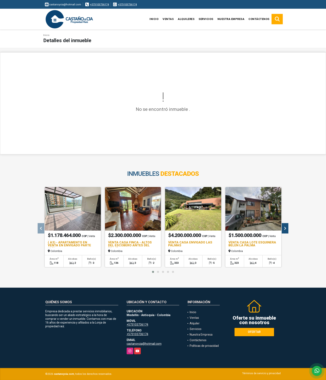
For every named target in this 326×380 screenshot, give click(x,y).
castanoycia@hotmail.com (144, 343)
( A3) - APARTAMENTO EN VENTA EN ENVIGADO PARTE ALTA (69, 245)
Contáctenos (258, 19)
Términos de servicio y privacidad (261, 373)
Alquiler (195, 323)
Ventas (168, 19)
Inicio (153, 19)
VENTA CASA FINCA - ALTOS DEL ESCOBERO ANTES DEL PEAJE (130, 245)
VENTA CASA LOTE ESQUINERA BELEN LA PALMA (252, 244)
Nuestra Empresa (230, 19)
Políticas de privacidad (204, 345)
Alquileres (186, 19)
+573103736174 (99, 4)
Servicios (206, 19)
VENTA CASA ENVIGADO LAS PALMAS (190, 244)
